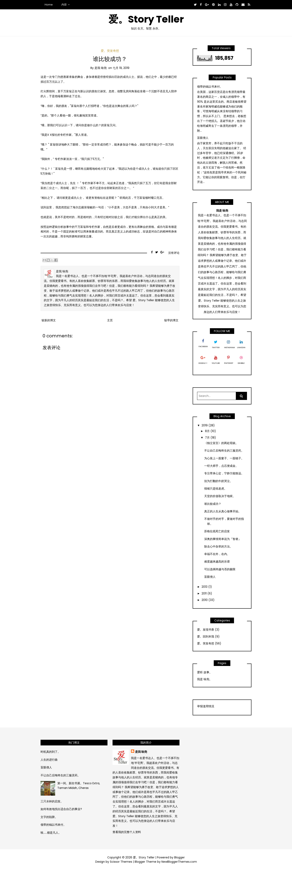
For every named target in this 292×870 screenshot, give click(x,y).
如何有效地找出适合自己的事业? (61, 809)
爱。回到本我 (205, 636)
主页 (110, 320)
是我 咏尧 (141, 752)
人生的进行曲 (49, 760)
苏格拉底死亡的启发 (217, 531)
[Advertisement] (218, 765)
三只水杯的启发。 (52, 801)
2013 (205, 587)
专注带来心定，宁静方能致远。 (224, 473)
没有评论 (173, 253)
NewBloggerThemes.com (179, 862)
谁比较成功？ (110, 59)
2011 (204, 593)
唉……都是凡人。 (51, 833)
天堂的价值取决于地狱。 (219, 496)
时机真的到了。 (50, 752)
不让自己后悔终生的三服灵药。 (224, 451)
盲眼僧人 (202, 138)
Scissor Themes (121, 862)
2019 (205, 425)
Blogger (179, 857)
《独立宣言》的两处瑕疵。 (221, 443)
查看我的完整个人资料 (127, 832)
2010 (205, 600)
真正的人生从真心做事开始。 (222, 511)
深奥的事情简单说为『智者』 (222, 539)
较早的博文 (171, 320)
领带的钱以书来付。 (210, 87)
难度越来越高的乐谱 (217, 561)
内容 (64, 4)
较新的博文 (49, 320)
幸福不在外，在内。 (217, 554)
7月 (207, 438)
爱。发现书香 (205, 630)
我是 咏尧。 (204, 679)
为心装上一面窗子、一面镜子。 (224, 458)
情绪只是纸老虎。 (215, 489)
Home (49, 4)
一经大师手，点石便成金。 (221, 466)
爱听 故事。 (204, 672)
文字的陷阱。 (49, 817)
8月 (207, 431)
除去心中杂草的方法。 (218, 546)
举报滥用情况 (205, 706)
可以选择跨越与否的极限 (219, 569)
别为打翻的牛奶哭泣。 (218, 481)
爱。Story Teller (146, 19)
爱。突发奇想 (110, 51)
